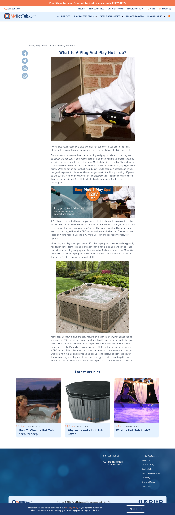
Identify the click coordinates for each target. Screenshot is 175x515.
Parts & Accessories (110, 16)
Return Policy (147, 486)
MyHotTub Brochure (150, 456)
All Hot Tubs (63, 16)
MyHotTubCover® (135, 16)
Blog (38, 45)
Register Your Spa (135, 9)
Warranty (146, 477)
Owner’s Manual (148, 482)
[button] (169, 16)
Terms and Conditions (151, 473)
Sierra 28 (60, 253)
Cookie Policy (147, 469)
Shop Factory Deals (84, 16)
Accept (134, 509)
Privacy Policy (148, 464)
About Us (82, 9)
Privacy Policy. (72, 507)
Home (31, 45)
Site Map (108, 502)
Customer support (116, 9)
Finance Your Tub (96, 9)
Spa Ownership (154, 16)
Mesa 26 (128, 250)
